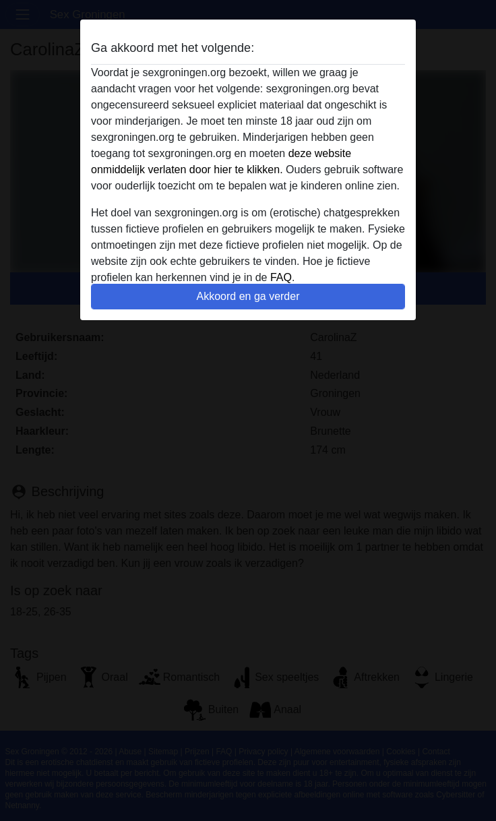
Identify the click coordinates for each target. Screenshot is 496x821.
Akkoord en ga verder (248, 296)
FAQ (281, 277)
